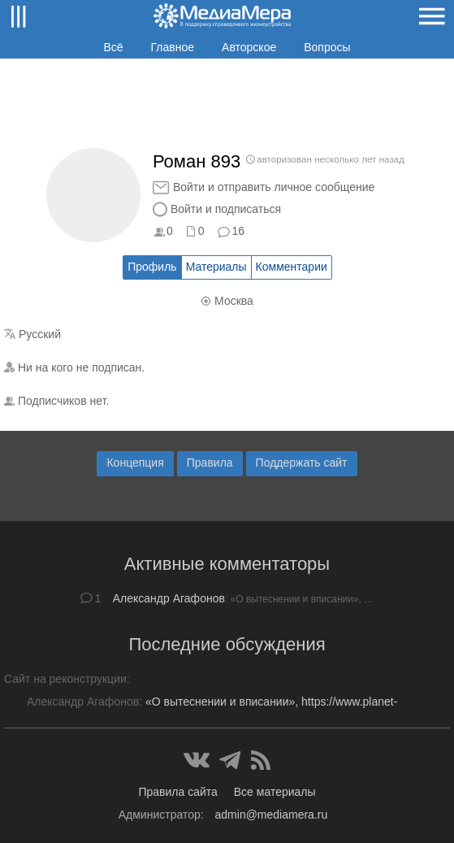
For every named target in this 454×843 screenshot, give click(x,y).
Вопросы (327, 47)
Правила (210, 462)
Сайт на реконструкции (65, 678)
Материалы (216, 266)
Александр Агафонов (169, 598)
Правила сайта (177, 791)
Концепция (134, 462)
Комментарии (291, 266)
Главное (173, 47)
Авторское (249, 47)
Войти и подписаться (226, 208)
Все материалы (275, 791)
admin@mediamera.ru (271, 814)
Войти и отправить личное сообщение (273, 186)
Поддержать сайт (302, 462)
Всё (113, 47)
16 (237, 230)
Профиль (152, 266)
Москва (233, 300)
